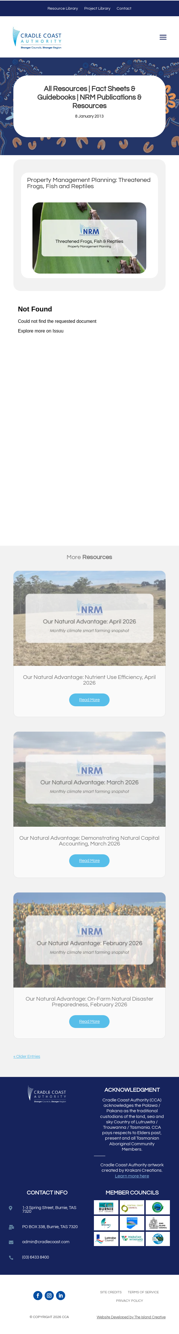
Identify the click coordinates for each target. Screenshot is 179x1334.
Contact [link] (124, 9)
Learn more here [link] (132, 1176)
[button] (163, 38)
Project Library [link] (97, 9)
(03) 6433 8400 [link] (35, 1257)
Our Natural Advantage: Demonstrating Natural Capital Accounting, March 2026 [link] (89, 841)
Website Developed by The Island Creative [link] (131, 1317)
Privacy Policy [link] (129, 1301)
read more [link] (89, 700)
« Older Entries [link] (26, 1056)
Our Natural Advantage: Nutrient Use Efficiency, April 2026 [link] (89, 680)
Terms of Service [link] (143, 1292)
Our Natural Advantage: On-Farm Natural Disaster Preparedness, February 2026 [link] (89, 1001)
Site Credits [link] (111, 1292)
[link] (89, 618)
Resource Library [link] (63, 9)
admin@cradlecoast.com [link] (45, 1242)
